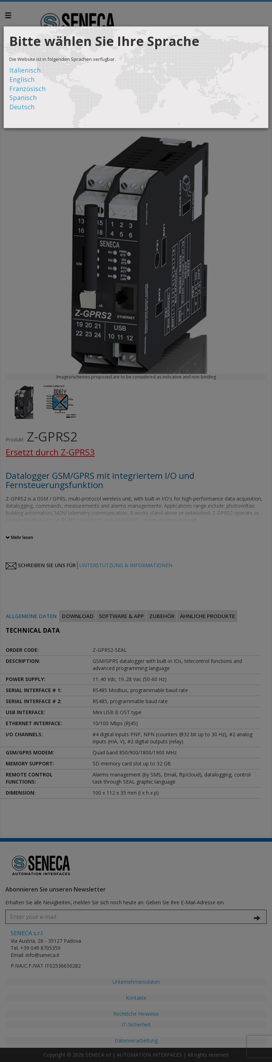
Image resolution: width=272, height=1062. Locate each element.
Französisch (27, 88)
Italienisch (25, 70)
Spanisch (23, 97)
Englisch (22, 79)
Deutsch (22, 107)
